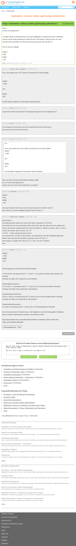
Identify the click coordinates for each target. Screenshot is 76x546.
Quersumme (8, 383)
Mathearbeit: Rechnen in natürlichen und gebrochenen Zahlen (24, 405)
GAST (4, 63)
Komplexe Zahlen (9, 397)
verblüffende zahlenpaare (12, 374)
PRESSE (4, 540)
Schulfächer (5, 7)
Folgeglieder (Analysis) (11, 380)
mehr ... (6, 385)
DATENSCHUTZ (6, 520)
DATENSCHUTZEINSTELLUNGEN (12, 524)
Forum (3, 11)
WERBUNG (5, 543)
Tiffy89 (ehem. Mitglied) (17, 217)
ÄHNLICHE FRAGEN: (8, 423)
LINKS (3, 530)
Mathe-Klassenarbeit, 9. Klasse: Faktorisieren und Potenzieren (25, 408)
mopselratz (13, 191)
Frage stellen (16, 7)
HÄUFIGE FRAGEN (7, 514)
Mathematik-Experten (50, 343)
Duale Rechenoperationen (12, 400)
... (4, 461)
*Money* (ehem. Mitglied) (17, 69)
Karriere (26, 7)
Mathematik (34, 416)
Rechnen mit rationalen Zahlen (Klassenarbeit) (19, 402)
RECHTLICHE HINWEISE (9, 517)
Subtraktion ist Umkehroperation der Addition (19, 369)
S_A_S (12, 139)
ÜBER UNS (4, 533)
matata (12, 249)
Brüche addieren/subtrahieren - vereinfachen (19, 377)
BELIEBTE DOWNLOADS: (10, 466)
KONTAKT (4, 537)
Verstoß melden (68, 333)
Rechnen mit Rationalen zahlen (14, 372)
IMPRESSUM (5, 527)
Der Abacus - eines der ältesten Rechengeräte (19, 394)
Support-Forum (23, 416)
